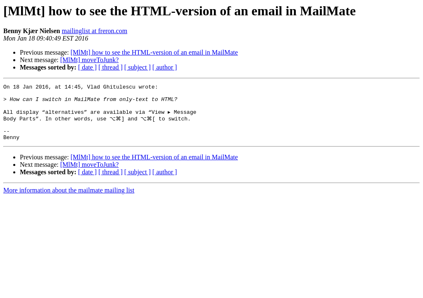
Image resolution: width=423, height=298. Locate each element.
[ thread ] (110, 67)
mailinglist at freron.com (94, 30)
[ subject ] (137, 67)
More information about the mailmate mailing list (68, 200)
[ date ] (87, 67)
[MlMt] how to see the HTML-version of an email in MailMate (154, 52)
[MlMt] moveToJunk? (89, 59)
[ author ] (164, 67)
